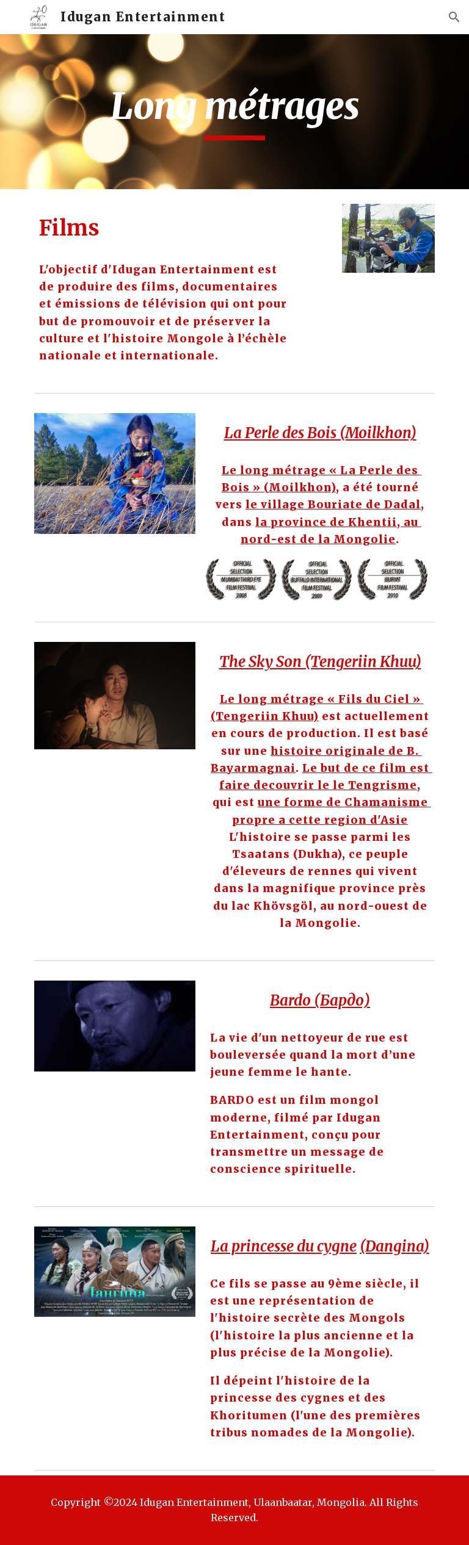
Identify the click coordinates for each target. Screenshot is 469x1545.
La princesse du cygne (284, 1246)
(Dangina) (394, 1246)
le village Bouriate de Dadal (333, 504)
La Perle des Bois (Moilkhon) (320, 432)
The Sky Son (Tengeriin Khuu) (320, 661)
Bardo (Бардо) (320, 1000)
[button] (454, 17)
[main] (234, 111)
